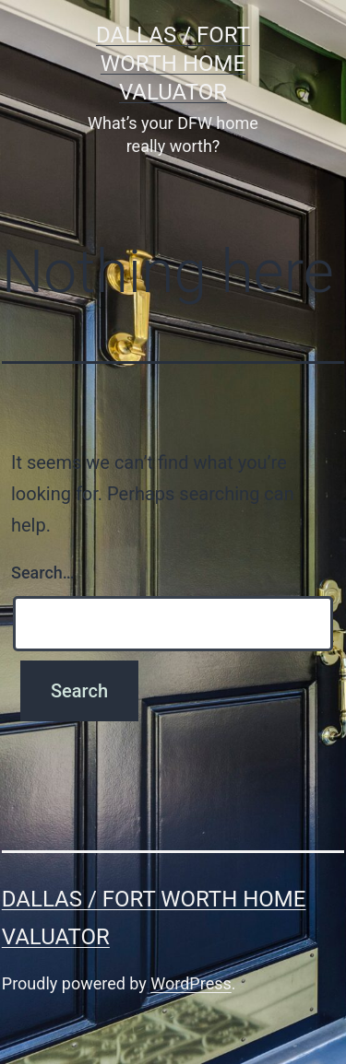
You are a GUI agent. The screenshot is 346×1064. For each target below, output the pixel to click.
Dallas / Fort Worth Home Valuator (173, 63)
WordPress (190, 983)
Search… (43, 572)
